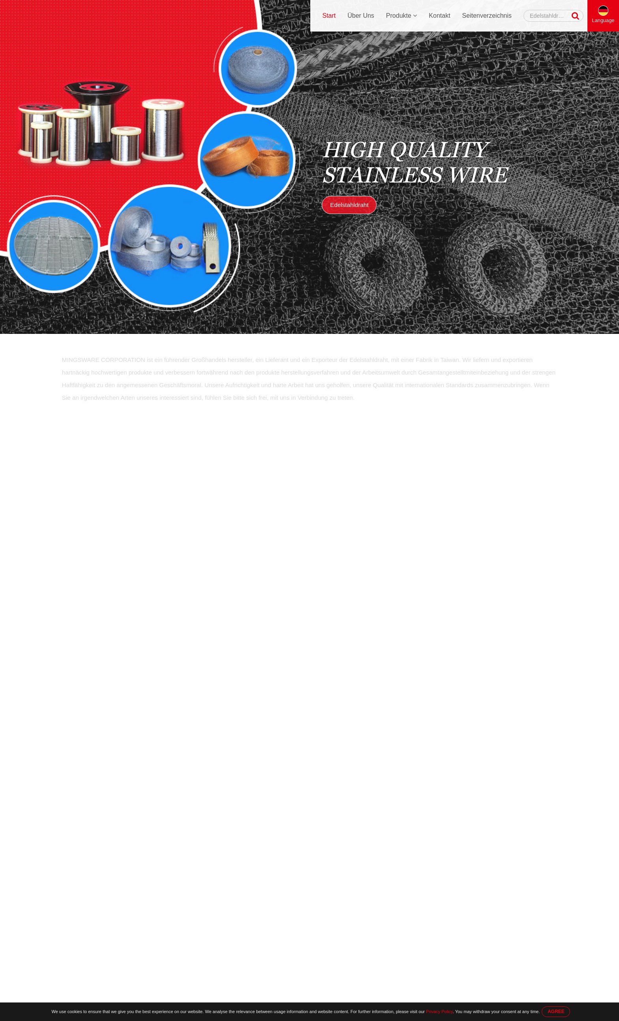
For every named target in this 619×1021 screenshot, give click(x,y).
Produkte (401, 15)
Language (603, 20)
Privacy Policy (439, 1011)
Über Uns (360, 15)
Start (329, 15)
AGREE (556, 1011)
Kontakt (439, 15)
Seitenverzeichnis (487, 15)
